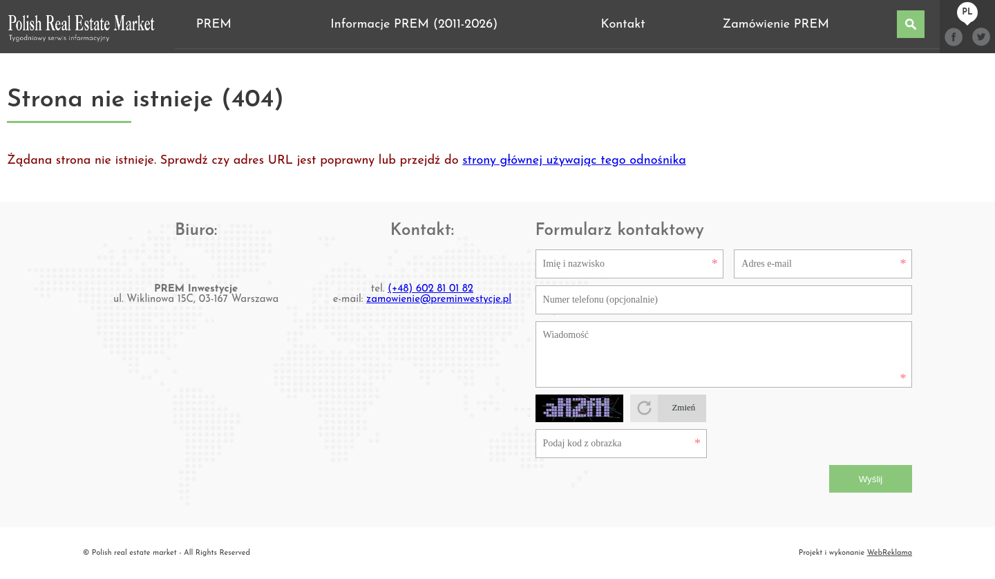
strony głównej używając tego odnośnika (574, 160)
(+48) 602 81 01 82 (430, 289)
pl (967, 12)
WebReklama (889, 553)
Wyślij (871, 479)
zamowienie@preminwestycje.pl (438, 299)
